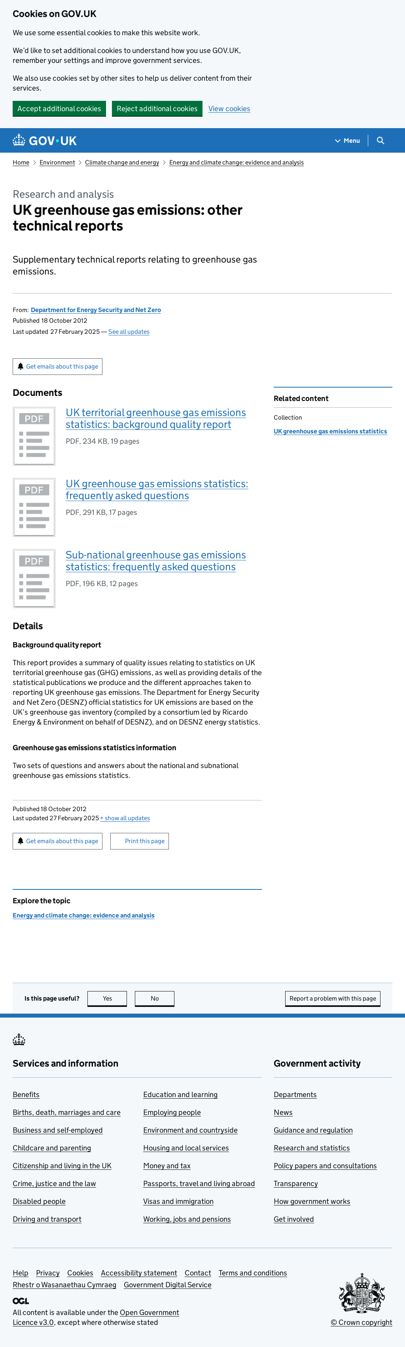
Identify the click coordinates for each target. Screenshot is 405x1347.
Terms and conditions (253, 1272)
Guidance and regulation (313, 1130)
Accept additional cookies (59, 108)
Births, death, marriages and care (67, 1112)
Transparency (296, 1183)
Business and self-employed (58, 1130)
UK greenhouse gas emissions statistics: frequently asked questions (157, 489)
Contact (198, 1272)
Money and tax (167, 1165)
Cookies (80, 1272)
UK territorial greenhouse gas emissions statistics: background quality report (156, 418)
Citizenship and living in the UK (62, 1165)
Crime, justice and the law (54, 1183)
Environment (57, 162)
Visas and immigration (178, 1201)
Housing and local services (186, 1147)
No (163, 998)
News (283, 1112)
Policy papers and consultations (325, 1165)
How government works (312, 1201)
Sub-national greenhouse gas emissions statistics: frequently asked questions (156, 560)
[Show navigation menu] (347, 141)
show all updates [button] (125, 818)
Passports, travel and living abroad (199, 1183)
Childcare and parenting (52, 1147)
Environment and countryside (190, 1130)
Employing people (172, 1112)
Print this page (145, 841)
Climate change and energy (122, 162)
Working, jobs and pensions (187, 1219)
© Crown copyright (361, 1322)
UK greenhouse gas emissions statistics (330, 431)
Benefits (26, 1094)
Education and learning (180, 1094)
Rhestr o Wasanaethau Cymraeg (64, 1284)
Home (21, 162)
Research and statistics (312, 1147)
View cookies (229, 108)
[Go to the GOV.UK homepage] (45, 140)
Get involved (294, 1219)
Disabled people (39, 1201)
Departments (295, 1094)
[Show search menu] (380, 141)
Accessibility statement (139, 1272)
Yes (115, 998)
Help (20, 1272)
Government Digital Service (168, 1284)
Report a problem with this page (333, 998)
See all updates (129, 331)
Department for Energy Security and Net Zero (96, 310)
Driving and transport (47, 1219)
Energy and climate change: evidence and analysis (236, 162)
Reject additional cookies (157, 108)
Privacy (48, 1272)
